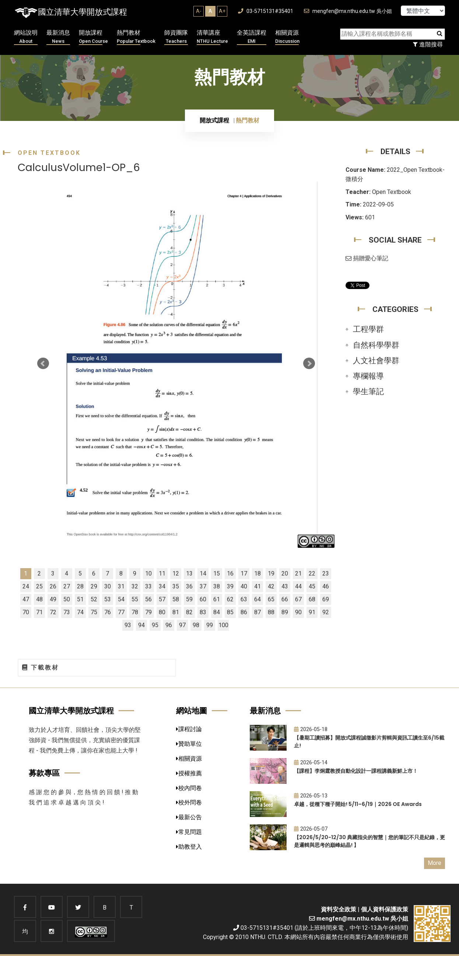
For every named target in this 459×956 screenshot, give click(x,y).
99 (209, 625)
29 (94, 586)
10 (148, 573)
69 (325, 599)
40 (244, 586)
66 (284, 599)
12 (175, 573)
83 (203, 612)
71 (39, 612)
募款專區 (44, 773)
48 (39, 599)
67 (298, 599)
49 (53, 599)
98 (196, 625)
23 (325, 573)
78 (135, 612)
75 (94, 612)
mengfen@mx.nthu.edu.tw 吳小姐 (348, 11)
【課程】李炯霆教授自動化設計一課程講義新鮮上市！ (356, 771)
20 (284, 573)
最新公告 (189, 817)
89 (284, 612)
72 (53, 612)
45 (312, 586)
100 (223, 625)
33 (148, 586)
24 (25, 586)
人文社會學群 (376, 360)
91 (312, 612)
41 (257, 586)
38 (216, 586)
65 (271, 599)
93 (128, 625)
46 (325, 586)
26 (53, 586)
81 (175, 612)
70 (25, 612)
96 (168, 625)
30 (107, 586)
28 (80, 586)
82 (189, 612)
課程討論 (189, 729)
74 (80, 612)
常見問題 (189, 831)
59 (189, 599)
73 (66, 612)
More (434, 862)
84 (216, 612)
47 (25, 599)
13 (189, 573)
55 (135, 599)
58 (175, 599)
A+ (222, 11)
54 (121, 599)
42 (271, 586)
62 (230, 599)
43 (284, 586)
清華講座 (212, 37)
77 (121, 612)
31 (121, 586)
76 (107, 612)
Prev (43, 363)
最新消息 (58, 37)
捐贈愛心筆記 (367, 258)
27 (66, 586)
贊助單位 (189, 743)
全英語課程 (251, 37)
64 (257, 599)
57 (162, 599)
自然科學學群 (376, 345)
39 (230, 586)
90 (298, 612)
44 (298, 586)
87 (257, 612)
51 (80, 599)
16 (230, 573)
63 (244, 599)
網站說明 (26, 37)
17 (244, 573)
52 (94, 599)
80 (162, 612)
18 (257, 573)
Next (309, 363)
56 (148, 599)
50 (66, 599)
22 (312, 573)
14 (203, 573)
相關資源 (287, 37)
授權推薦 (189, 773)
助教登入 (189, 846)
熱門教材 (136, 37)
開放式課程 (214, 120)
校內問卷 (189, 788)
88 (271, 612)
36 (189, 586)
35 (175, 586)
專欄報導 (368, 376)
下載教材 (40, 667)
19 (271, 573)
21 (298, 573)
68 (312, 599)
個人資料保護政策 (384, 909)
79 (148, 612)
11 (162, 573)
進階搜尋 (428, 44)
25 (39, 586)
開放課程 (93, 37)
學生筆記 (368, 391)
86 (244, 612)
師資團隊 (176, 37)
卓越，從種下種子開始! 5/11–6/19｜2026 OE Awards (358, 804)
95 (155, 625)
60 (203, 599)
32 (135, 586)
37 (203, 586)
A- (199, 11)
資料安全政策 (338, 909)
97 (182, 625)
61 (216, 599)
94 (141, 625)
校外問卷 (189, 802)
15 (216, 573)
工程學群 (368, 329)
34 (162, 586)
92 (325, 612)
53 (107, 599)
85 (230, 612)
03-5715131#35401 (265, 11)
